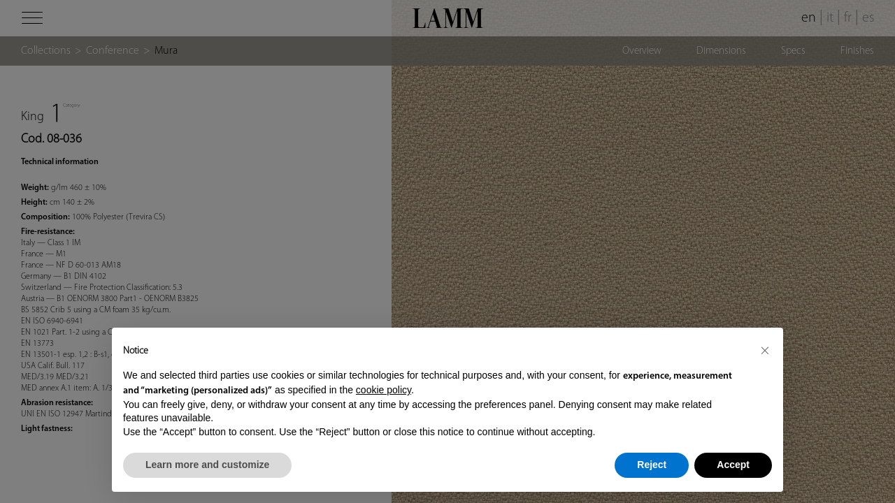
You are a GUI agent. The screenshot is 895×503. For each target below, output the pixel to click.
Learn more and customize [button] (207, 464)
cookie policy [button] (383, 389)
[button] (765, 350)
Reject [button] (651, 464)
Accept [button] (733, 464)
